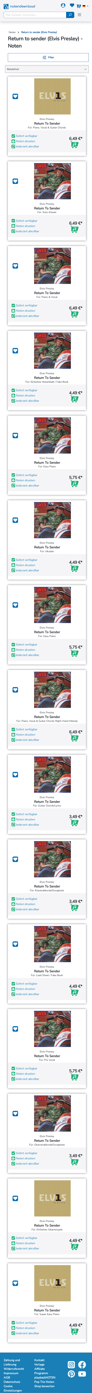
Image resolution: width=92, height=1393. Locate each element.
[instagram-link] (71, 1367)
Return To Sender (47, 124)
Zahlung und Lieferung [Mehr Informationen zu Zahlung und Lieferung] (12, 1362)
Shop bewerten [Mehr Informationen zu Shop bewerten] (44, 1386)
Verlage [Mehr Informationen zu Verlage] (39, 1365)
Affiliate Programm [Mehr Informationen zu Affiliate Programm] (41, 1371)
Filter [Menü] (48, 57)
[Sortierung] (47, 69)
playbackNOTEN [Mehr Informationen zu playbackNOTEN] (44, 1378)
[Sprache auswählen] (85, 6)
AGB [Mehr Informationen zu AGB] (7, 1378)
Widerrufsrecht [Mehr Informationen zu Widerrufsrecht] (14, 1369)
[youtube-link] (82, 1376)
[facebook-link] (82, 1367)
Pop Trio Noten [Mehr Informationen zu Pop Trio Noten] (44, 1382)
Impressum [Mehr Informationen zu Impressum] (11, 1373)
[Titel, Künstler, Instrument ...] (35, 15)
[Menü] (79, 14)
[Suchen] (70, 15)
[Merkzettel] (72, 6)
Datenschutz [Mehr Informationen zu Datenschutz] (12, 1382)
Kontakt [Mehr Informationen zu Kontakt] (39, 1360)
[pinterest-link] (71, 1376)
